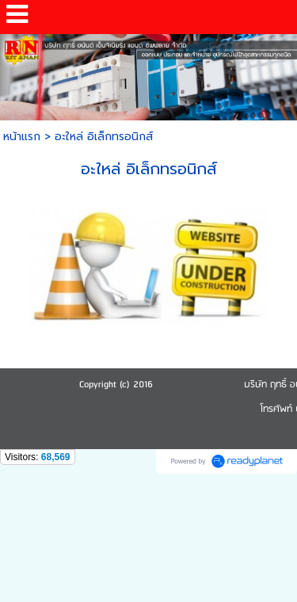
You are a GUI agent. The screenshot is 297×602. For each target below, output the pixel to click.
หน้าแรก (21, 136)
